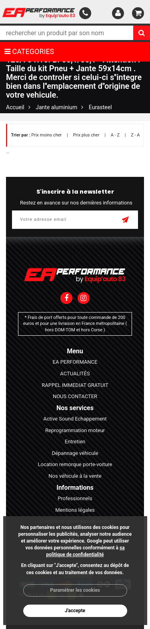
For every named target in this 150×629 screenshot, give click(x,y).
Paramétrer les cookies (75, 590)
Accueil (15, 107)
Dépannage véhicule (75, 453)
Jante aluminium (56, 107)
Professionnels (75, 498)
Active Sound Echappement (75, 419)
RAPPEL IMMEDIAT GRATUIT (75, 385)
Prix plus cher (86, 135)
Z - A (135, 135)
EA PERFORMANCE (75, 362)
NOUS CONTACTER (75, 396)
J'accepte (75, 610)
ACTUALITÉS (75, 374)
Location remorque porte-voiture (75, 464)
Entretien (75, 442)
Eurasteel (100, 107)
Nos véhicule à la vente (75, 476)
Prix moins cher (46, 135)
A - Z (115, 135)
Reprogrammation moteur (75, 430)
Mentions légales (75, 510)
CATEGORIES (29, 51)
